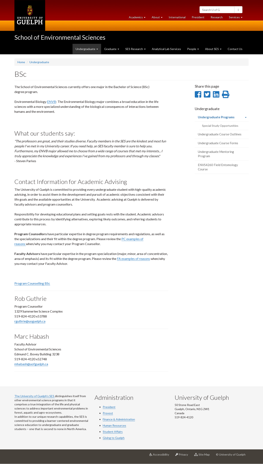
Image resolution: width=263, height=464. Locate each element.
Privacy (183, 456)
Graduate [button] (111, 49)
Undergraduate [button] (87, 49)
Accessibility (160, 456)
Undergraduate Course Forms (218, 143)
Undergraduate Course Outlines (219, 134)
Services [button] (237, 18)
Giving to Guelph (114, 438)
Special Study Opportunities (220, 125)
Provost (108, 413)
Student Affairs (113, 431)
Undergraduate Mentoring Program (216, 154)
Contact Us (235, 49)
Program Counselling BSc (32, 283)
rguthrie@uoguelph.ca (29, 321)
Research (218, 18)
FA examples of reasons (133, 258)
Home (21, 62)
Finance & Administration (119, 419)
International (177, 17)
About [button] (159, 18)
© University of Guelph (231, 454)
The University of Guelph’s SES (34, 396)
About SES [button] (213, 49)
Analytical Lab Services (166, 49)
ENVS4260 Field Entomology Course (218, 167)
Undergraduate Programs (222, 118)
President (198, 17)
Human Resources (114, 425)
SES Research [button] (135, 49)
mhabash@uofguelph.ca (31, 364)
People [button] (193, 49)
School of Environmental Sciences (59, 37)
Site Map (203, 456)
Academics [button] (139, 18)
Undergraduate (39, 62)
